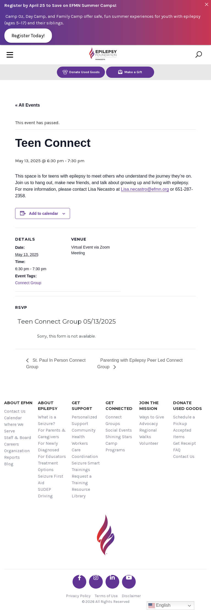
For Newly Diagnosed (48, 446)
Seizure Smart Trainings (86, 466)
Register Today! (28, 36)
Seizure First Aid (50, 479)
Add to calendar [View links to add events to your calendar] (43, 213)
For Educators (52, 456)
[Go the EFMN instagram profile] (96, 582)
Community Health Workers (83, 436)
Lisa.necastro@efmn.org (145, 189)
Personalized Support (84, 420)
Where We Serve (13, 428)
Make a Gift (130, 72)
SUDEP (44, 489)
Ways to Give (151, 417)
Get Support (82, 405)
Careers (11, 444)
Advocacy (148, 423)
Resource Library (81, 492)
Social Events (119, 430)
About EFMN (18, 402)
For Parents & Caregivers (52, 433)
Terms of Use (106, 596)
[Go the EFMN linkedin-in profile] (112, 582)
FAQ (177, 449)
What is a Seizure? (47, 420)
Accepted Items (182, 433)
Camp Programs (115, 446)
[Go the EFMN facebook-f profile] (79, 582)
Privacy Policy (78, 596)
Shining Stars (119, 436)
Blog (8, 463)
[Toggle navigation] (9, 55)
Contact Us (15, 411)
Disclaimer (131, 596)
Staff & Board (17, 437)
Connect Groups (114, 420)
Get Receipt (184, 443)
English (159, 605)
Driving (45, 495)
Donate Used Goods (81, 72)
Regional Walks (148, 433)
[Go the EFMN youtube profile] (129, 582)
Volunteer (148, 443)
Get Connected (119, 405)
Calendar (13, 417)
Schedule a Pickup (184, 420)
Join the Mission (149, 405)
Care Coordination (85, 453)
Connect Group (28, 283)
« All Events (27, 105)
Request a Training (81, 479)
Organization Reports (17, 454)
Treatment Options (48, 466)
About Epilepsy (47, 405)
